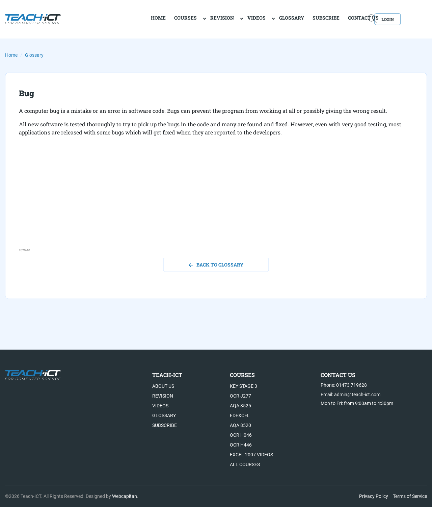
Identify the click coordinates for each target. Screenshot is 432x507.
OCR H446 (241, 445)
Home (11, 55)
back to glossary (216, 264)
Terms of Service (410, 496)
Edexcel (240, 415)
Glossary (267, 19)
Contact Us (339, 19)
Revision (198, 19)
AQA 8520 (240, 425)
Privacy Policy (373, 496)
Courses (161, 19)
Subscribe (301, 19)
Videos (232, 19)
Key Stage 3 (243, 386)
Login (407, 19)
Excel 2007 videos (251, 454)
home (134, 19)
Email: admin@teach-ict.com (350, 394)
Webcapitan (124, 496)
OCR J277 (240, 396)
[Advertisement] (216, 200)
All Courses (245, 464)
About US (163, 386)
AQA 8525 (240, 405)
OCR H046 (241, 435)
